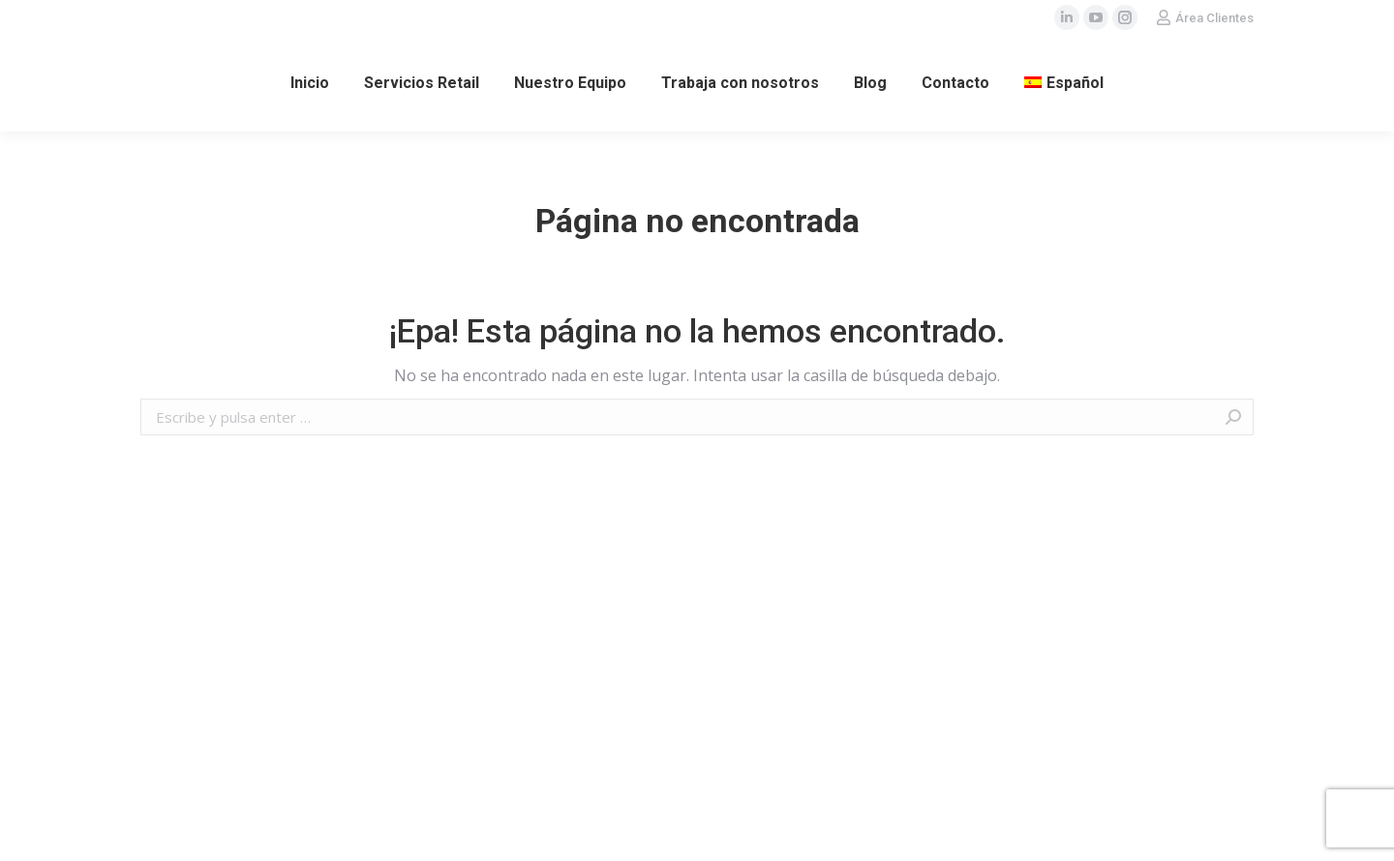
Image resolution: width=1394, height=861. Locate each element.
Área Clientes (1214, 18)
